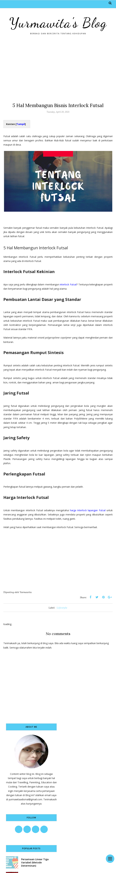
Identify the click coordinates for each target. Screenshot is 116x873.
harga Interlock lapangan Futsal (88, 510)
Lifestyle (62, 607)
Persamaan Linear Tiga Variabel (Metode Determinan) (35, 862)
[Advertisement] (58, 68)
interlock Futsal (68, 284)
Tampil (20, 124)
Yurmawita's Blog (58, 23)
